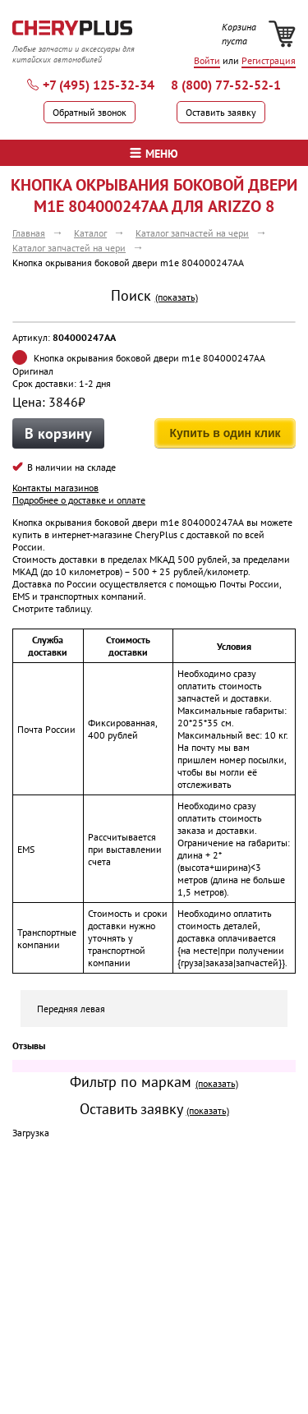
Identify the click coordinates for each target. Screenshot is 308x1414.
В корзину (58, 433)
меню (154, 153)
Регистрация (268, 60)
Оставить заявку (221, 112)
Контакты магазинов (55, 487)
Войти (207, 60)
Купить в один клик (224, 433)
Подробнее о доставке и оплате (78, 500)
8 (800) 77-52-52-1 (226, 84)
